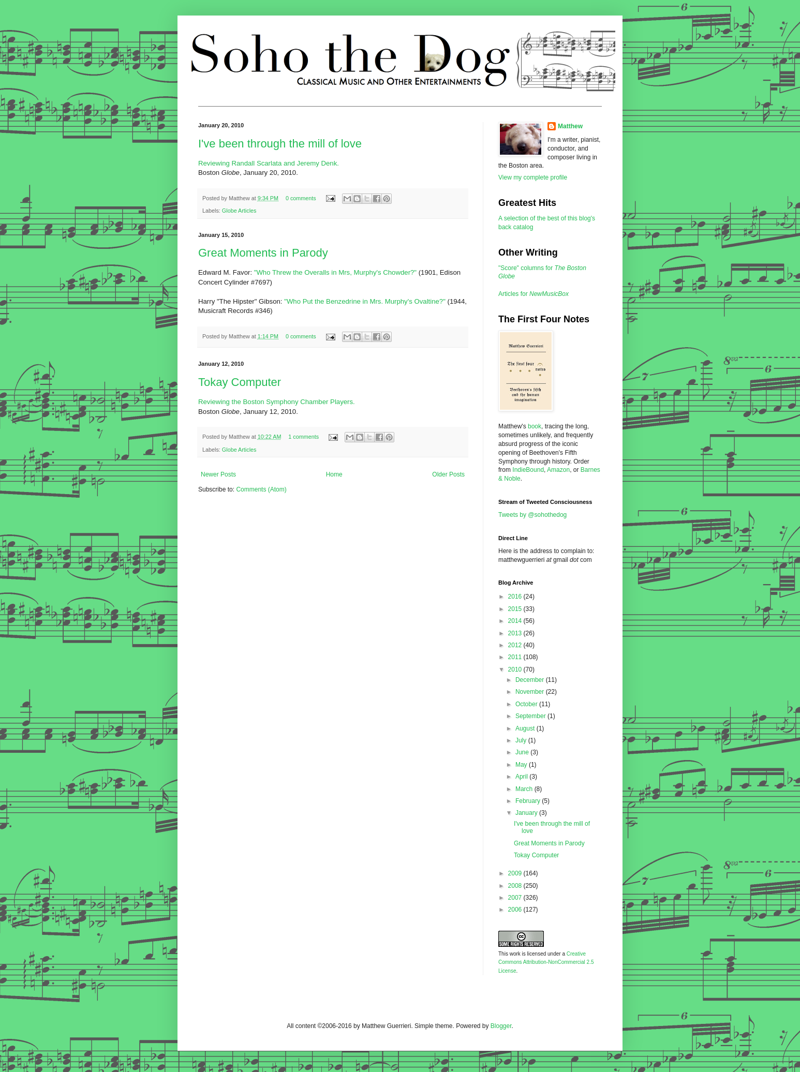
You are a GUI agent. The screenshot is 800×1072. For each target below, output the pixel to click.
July (521, 740)
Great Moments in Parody (263, 252)
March (525, 789)
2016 (516, 596)
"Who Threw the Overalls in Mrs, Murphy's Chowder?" (335, 272)
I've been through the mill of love (280, 143)
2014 (516, 620)
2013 (516, 633)
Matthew (570, 126)
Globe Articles (239, 210)
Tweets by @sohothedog (532, 514)
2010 (516, 669)
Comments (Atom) (261, 489)
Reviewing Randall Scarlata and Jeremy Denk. (268, 163)
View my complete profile (532, 177)
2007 (516, 897)
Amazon (558, 469)
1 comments (303, 437)
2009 (516, 873)
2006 (516, 909)
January (527, 812)
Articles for (533, 293)
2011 (516, 657)
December (530, 679)
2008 (516, 885)
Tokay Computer (239, 382)
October (527, 704)
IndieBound (528, 469)
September (531, 716)
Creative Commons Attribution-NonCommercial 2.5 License (546, 962)
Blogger (501, 1026)
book (534, 426)
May (522, 764)
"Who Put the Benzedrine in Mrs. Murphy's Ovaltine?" (365, 301)
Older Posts (448, 474)
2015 (516, 609)
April (522, 776)
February (528, 801)
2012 (516, 645)
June (522, 752)
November (530, 691)
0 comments (301, 198)
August (526, 728)
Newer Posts (218, 474)
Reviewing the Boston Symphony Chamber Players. (276, 402)
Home (334, 474)
